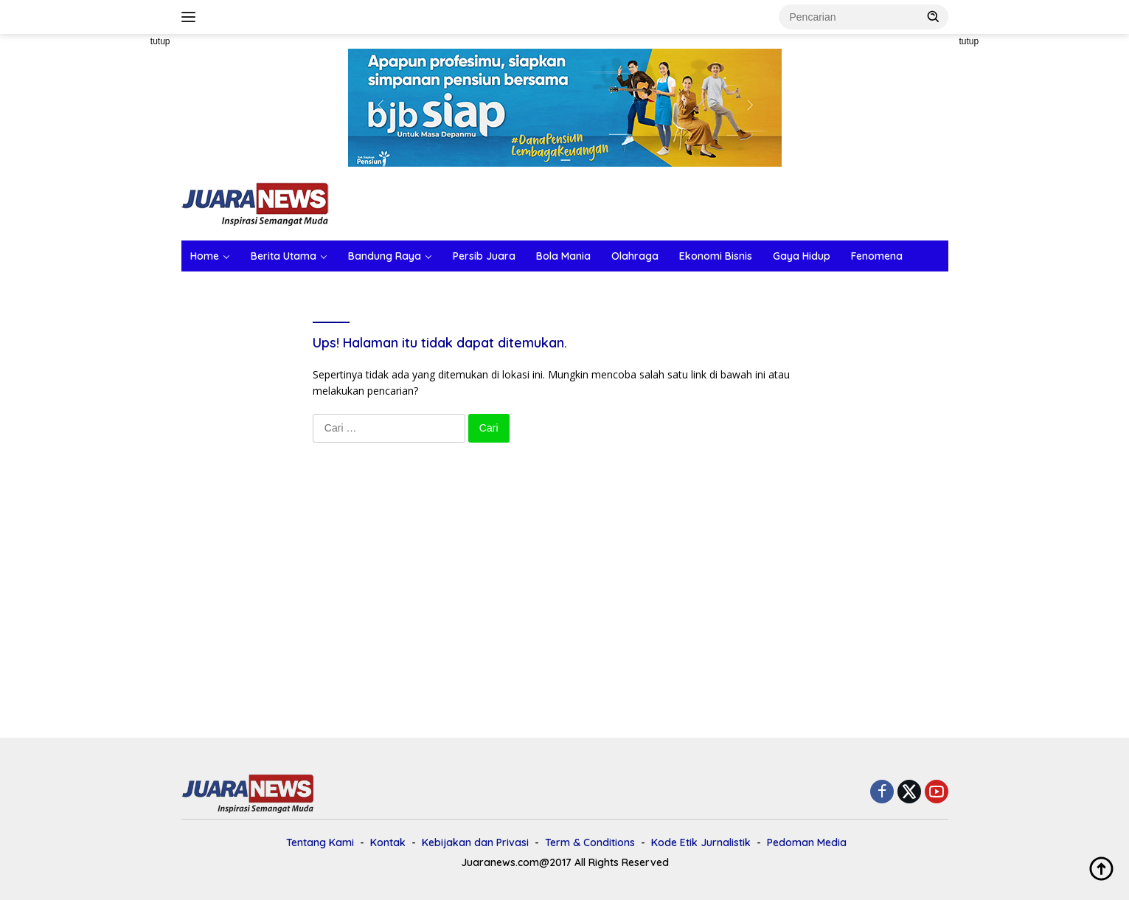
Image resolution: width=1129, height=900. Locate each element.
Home (204, 256)
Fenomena (877, 256)
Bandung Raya (384, 256)
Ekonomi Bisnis (715, 256)
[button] (933, 16)
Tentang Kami (320, 842)
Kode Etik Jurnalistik (701, 842)
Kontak (388, 842)
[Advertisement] (115, 255)
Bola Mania (563, 256)
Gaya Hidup (801, 256)
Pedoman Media (807, 842)
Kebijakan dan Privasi (475, 842)
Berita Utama (283, 256)
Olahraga (635, 256)
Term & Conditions (590, 842)
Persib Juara (484, 256)
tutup (160, 41)
